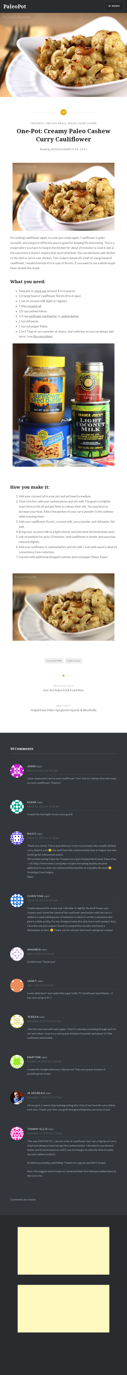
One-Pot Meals (56, 123)
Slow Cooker (87, 123)
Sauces (72, 123)
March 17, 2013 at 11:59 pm (43, 837)
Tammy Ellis (37, 1128)
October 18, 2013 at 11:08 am (44, 1061)
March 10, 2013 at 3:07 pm (42, 770)
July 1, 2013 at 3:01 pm (40, 985)
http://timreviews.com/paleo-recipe (54, 863)
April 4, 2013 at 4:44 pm (40, 953)
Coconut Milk (54, 660)
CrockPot (37, 123)
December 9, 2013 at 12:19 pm (44, 1097)
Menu (116, 6)
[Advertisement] (63, 1251)
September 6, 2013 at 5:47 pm (44, 1021)
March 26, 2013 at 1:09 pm (42, 900)
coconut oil (34, 306)
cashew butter (70, 316)
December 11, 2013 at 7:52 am (44, 1133)
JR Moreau (36, 1093)
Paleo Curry (73, 660)
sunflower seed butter (43, 316)
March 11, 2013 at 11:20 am (43, 806)
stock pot (40, 291)
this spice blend (42, 336)
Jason (55, 149)
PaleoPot (14, 6)
